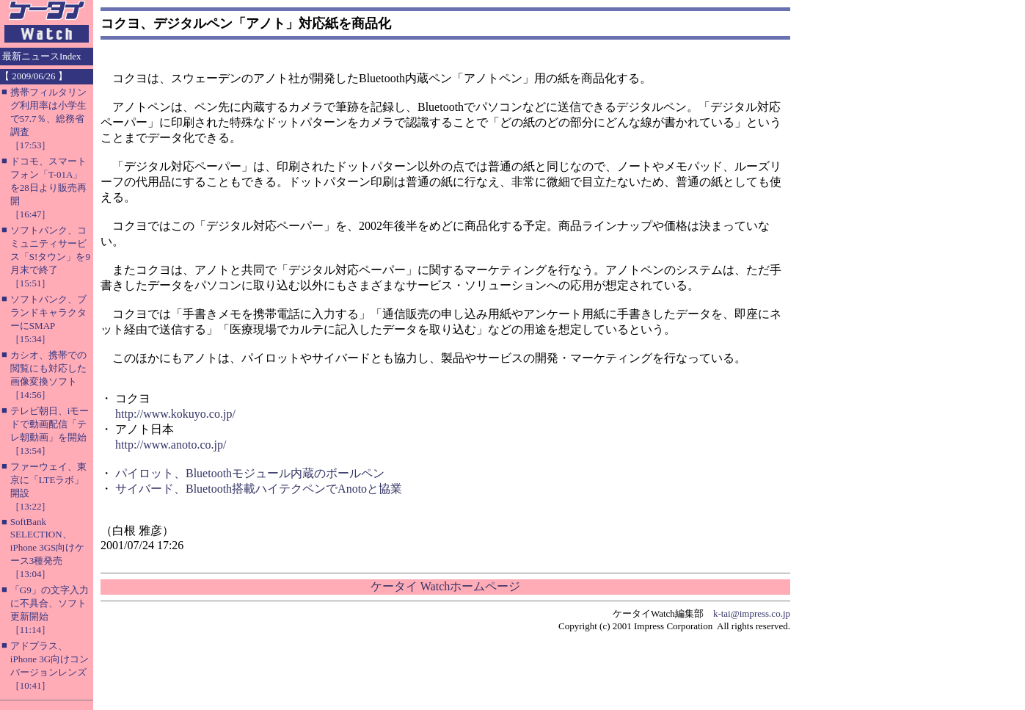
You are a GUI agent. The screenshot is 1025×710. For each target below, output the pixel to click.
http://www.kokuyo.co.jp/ (175, 413)
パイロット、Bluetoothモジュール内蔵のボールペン (249, 473)
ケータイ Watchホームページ (445, 586)
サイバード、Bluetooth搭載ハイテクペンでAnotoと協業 (258, 488)
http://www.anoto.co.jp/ (170, 444)
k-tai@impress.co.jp (751, 613)
